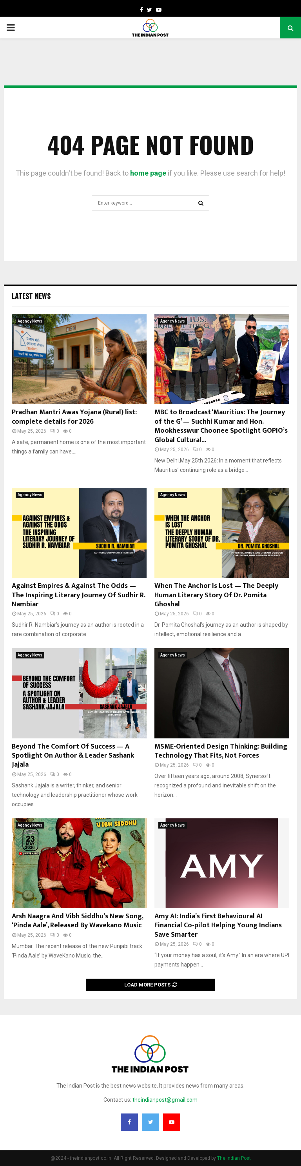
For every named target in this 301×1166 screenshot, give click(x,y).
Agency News (30, 321)
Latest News (31, 296)
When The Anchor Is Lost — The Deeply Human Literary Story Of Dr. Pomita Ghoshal (216, 595)
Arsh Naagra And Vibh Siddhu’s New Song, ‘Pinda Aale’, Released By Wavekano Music (77, 920)
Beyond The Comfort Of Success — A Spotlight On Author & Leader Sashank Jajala (73, 756)
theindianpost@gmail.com (165, 1100)
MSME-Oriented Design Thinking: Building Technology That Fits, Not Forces (220, 751)
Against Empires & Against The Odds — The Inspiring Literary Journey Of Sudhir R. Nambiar (78, 595)
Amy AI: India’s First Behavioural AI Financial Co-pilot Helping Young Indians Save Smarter (218, 925)
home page (148, 173)
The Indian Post (234, 1158)
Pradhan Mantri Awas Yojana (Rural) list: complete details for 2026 (74, 416)
